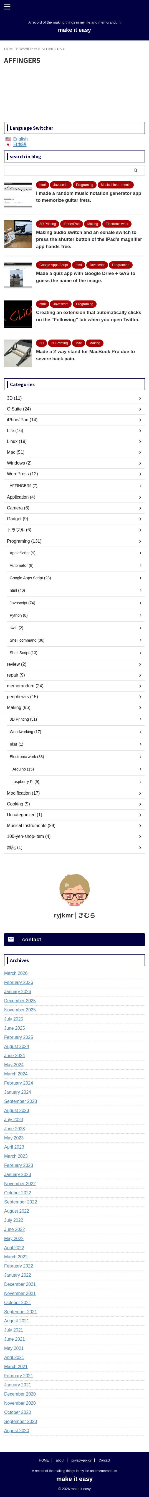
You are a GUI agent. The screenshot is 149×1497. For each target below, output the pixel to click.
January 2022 (17, 1275)
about (60, 1460)
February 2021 (18, 1375)
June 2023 (14, 1128)
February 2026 (18, 982)
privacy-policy (81, 1460)
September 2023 (20, 1101)
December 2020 (20, 1394)
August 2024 (16, 1046)
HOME (44, 1460)
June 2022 (14, 1229)
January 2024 (17, 1092)
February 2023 (18, 1165)
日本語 (19, 144)
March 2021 (16, 1366)
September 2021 (20, 1311)
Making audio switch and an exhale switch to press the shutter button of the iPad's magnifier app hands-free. (89, 239)
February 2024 (18, 1083)
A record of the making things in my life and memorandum (74, 1471)
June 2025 (14, 1028)
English (20, 139)
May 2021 (14, 1348)
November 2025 (20, 1010)
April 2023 (14, 1147)
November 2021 (20, 1293)
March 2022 (16, 1256)
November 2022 (20, 1183)
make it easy (74, 30)
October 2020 (17, 1412)
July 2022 (13, 1220)
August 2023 (16, 1110)
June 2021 (14, 1339)
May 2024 (14, 1064)
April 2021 (14, 1357)
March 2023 (16, 1156)
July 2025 (13, 1019)
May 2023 (14, 1138)
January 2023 (17, 1174)
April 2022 (14, 1247)
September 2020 (20, 1421)
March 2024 (16, 1074)
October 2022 (17, 1192)
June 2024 (14, 1055)
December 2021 (20, 1284)
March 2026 (16, 973)
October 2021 (17, 1302)
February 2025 (18, 1037)
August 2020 (16, 1430)
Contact (104, 1460)
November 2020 (20, 1403)
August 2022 (16, 1211)
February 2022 (18, 1266)
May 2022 (14, 1238)
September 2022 (20, 1202)
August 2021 (16, 1321)
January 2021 (17, 1385)
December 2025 (20, 1000)
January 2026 (17, 991)
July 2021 (13, 1330)
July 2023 (13, 1119)
